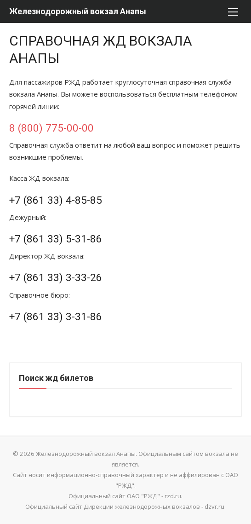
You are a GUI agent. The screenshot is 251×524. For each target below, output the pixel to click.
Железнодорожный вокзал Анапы (77, 11)
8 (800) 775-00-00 (51, 128)
